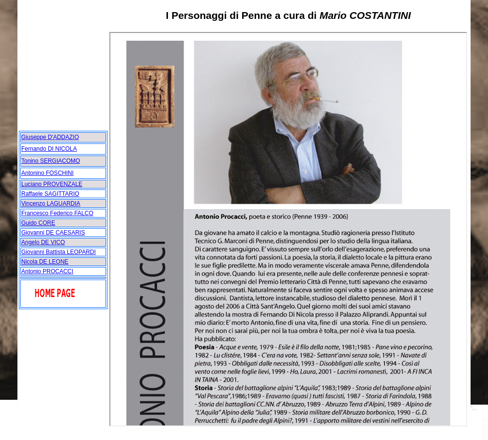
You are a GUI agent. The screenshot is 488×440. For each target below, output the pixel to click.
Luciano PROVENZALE (51, 184)
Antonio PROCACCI (47, 271)
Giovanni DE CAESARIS (53, 232)
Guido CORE (38, 223)
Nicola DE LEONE (44, 261)
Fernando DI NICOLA (49, 148)
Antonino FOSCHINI (47, 173)
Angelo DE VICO (43, 242)
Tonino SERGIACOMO (50, 160)
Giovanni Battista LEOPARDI (58, 252)
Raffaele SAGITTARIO (50, 193)
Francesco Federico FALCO (57, 213)
